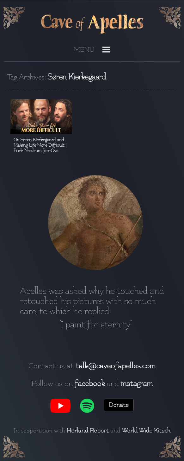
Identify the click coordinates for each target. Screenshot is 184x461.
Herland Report (88, 430)
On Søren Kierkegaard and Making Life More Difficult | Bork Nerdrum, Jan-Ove (40, 145)
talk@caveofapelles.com (116, 365)
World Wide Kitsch (146, 430)
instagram (137, 383)
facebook (90, 383)
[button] (84, 52)
